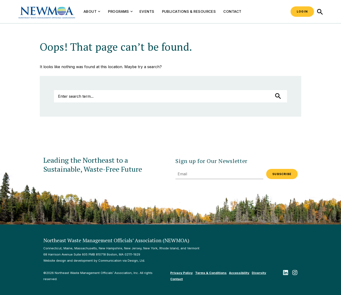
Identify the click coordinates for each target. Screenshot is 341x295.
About (92, 11)
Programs (120, 11)
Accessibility (239, 273)
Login (302, 11)
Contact (232, 11)
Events (146, 11)
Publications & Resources (189, 11)
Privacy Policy (181, 273)
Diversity (259, 273)
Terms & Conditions (211, 273)
